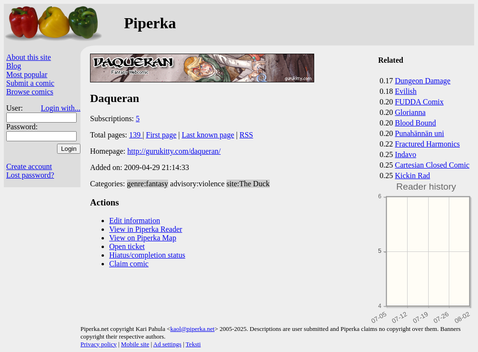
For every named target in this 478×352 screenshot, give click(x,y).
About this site (28, 57)
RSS (246, 135)
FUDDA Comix (419, 102)
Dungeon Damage (423, 81)
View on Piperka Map (142, 238)
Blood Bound (415, 123)
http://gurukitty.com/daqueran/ (174, 151)
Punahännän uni (419, 133)
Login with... (60, 108)
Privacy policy (98, 344)
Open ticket (127, 246)
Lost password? (30, 175)
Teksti (193, 344)
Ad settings (167, 344)
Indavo (405, 154)
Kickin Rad (412, 175)
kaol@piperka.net (192, 328)
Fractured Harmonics (427, 144)
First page (161, 135)
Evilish (406, 91)
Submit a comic (30, 83)
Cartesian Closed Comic (432, 165)
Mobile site (135, 344)
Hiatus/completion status (147, 255)
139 (136, 135)
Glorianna (410, 112)
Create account (29, 166)
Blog (13, 66)
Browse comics (29, 92)
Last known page (208, 135)
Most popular (26, 74)
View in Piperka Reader (145, 229)
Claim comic (128, 264)
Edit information (134, 220)
